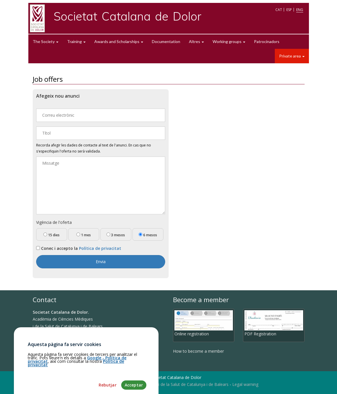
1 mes (83, 235)
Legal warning (245, 384)
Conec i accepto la (78, 248)
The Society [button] (45, 41)
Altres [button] (196, 41)
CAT (278, 9)
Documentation (166, 41)
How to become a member (198, 351)
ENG (299, 9)
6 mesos (148, 235)
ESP (289, 9)
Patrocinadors (266, 41)
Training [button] (76, 41)
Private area (292, 55)
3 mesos (115, 235)
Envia (101, 261)
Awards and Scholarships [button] (118, 41)
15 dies (51, 235)
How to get (46, 347)
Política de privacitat (100, 248)
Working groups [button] (229, 41)
